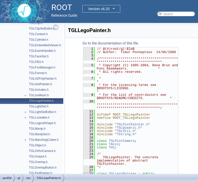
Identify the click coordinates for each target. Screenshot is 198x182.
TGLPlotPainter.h (132, 124)
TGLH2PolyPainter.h (42, 78)
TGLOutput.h (37, 156)
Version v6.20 (99, 9)
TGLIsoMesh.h (39, 95)
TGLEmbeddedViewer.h (45, 45)
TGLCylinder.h (38, 39)
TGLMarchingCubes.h (43, 140)
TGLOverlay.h (38, 162)
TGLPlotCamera (121, 141)
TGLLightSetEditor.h (42, 112)
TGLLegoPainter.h (41, 101)
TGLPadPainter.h (40, 173)
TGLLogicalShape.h (42, 123)
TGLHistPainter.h (40, 84)
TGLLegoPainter (122, 173)
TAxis (114, 144)
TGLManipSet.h (39, 134)
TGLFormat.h (38, 73)
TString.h (125, 134)
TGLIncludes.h (39, 90)
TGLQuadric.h (129, 127)
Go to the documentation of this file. (111, 43)
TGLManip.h (37, 128)
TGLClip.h (36, 23)
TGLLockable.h (39, 117)
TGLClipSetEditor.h (42, 28)
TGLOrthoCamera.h (42, 151)
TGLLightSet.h (38, 106)
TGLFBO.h (36, 62)
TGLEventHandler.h (42, 51)
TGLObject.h (37, 145)
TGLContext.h (38, 34)
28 (88, 173)
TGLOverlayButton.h (42, 167)
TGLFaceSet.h (39, 56)
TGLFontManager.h (42, 67)
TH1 (112, 147)
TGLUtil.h (125, 131)
